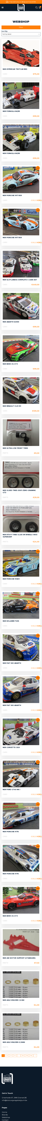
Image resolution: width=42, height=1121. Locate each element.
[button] (2, 7)
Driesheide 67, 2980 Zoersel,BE (14, 1098)
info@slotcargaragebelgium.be (14, 1100)
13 (27, 1055)
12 (23, 1055)
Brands (5, 1115)
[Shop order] (21, 34)
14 (31, 1055)
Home (4, 1112)
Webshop (6, 1117)
